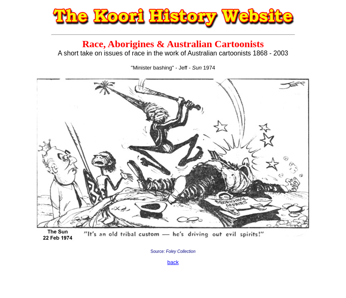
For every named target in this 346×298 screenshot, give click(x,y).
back (173, 262)
